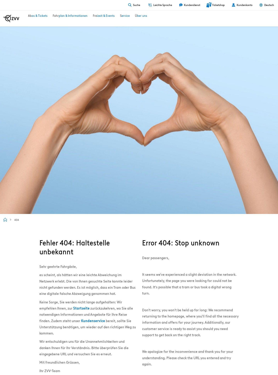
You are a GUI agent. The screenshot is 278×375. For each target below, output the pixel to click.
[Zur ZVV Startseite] (11, 18)
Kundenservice (93, 321)
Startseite (81, 308)
